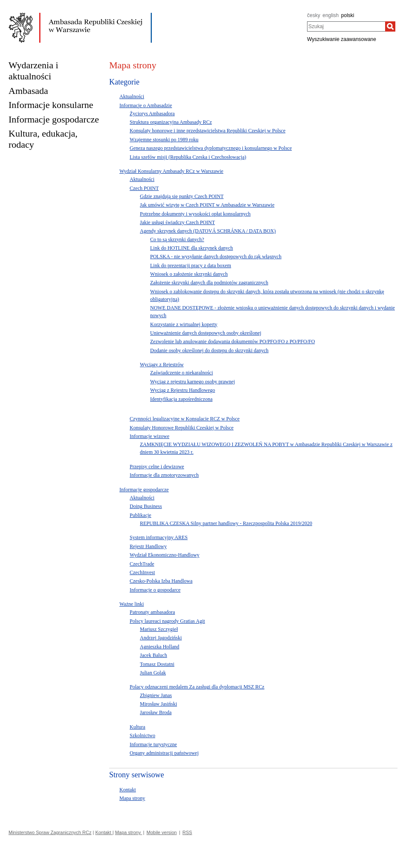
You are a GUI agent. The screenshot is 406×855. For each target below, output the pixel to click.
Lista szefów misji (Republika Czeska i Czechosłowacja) (188, 157)
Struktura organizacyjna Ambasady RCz (171, 122)
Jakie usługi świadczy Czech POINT (177, 222)
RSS (187, 832)
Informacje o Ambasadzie (145, 105)
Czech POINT (144, 188)
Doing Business (146, 506)
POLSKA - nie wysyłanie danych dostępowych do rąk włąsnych (215, 257)
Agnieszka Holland (159, 647)
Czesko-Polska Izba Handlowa (161, 581)
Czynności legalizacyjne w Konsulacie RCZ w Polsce (185, 419)
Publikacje (140, 515)
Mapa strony (132, 798)
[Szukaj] (390, 26)
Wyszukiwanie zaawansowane (341, 39)
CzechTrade (142, 564)
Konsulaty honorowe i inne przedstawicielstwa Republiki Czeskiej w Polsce (207, 131)
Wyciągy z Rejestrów (162, 365)
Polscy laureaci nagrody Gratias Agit (167, 621)
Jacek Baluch (153, 655)
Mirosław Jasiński (158, 704)
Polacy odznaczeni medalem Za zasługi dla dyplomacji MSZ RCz (197, 687)
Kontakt (127, 790)
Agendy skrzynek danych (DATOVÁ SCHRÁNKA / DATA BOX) (208, 231)
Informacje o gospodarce (155, 590)
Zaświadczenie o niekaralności (181, 373)
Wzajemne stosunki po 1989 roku (164, 140)
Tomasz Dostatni (157, 664)
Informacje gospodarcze (144, 490)
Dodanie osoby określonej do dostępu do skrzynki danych (209, 350)
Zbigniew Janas (156, 695)
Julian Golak (153, 673)
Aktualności (131, 96)
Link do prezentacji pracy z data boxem (190, 265)
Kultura (137, 727)
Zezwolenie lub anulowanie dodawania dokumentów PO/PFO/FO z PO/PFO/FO (232, 341)
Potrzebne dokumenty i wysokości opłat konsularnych (195, 214)
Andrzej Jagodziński (161, 638)
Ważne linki (131, 604)
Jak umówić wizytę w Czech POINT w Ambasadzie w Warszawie (207, 205)
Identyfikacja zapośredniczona (181, 399)
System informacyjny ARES (159, 537)
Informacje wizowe (149, 436)
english (330, 15)
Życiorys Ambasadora (152, 114)
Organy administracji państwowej (164, 753)
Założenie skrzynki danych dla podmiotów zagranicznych (209, 283)
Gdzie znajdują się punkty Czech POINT (181, 196)
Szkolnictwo (142, 735)
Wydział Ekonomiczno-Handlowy (165, 555)
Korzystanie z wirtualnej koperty (184, 324)
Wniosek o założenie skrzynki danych (189, 274)
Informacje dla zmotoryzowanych (164, 475)
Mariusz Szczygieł (159, 629)
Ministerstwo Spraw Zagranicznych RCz (50, 832)
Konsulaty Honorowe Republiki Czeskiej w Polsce (182, 428)
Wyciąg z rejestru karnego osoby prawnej (192, 382)
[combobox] (346, 26)
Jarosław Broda (155, 712)
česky (313, 15)
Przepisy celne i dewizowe (157, 467)
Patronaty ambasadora (152, 612)
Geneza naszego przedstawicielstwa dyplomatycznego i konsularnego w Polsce (211, 148)
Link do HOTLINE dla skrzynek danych (191, 248)
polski (347, 15)
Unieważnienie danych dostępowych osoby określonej (205, 333)
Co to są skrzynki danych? (177, 239)
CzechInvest (142, 572)
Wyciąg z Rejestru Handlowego (182, 390)
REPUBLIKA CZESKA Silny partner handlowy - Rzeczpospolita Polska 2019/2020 (226, 523)
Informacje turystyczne (153, 744)
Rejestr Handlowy (148, 546)
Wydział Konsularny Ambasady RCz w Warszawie (171, 171)
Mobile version (162, 832)
